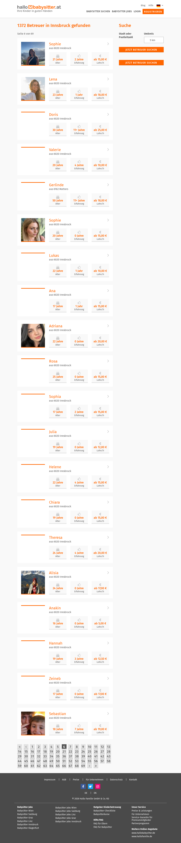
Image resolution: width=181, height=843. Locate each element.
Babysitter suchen (98, 11)
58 (109, 761)
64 (51, 766)
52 (70, 761)
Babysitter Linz (24, 821)
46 (32, 761)
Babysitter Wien (25, 811)
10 (89, 747)
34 (51, 756)
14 (19, 751)
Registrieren (153, 11)
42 (102, 756)
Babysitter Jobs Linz (65, 814)
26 (96, 751)
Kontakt (133, 779)
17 (38, 751)
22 (70, 751)
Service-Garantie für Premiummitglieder (142, 818)
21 (64, 751)
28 (109, 751)
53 (77, 761)
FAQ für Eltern (100, 823)
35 (58, 756)
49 (51, 761)
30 (26, 756)
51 (64, 761)
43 (109, 756)
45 (26, 761)
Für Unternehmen (94, 779)
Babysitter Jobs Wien (66, 808)
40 (89, 756)
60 (26, 766)
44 (20, 761)
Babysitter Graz (25, 818)
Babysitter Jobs (122, 11)
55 (89, 761)
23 (77, 751)
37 (70, 756)
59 (20, 766)
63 (45, 766)
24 (83, 751)
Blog (143, 5)
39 (83, 756)
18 (45, 751)
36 (64, 756)
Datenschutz (116, 779)
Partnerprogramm (140, 823)
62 (39, 766)
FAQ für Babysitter (103, 827)
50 (58, 761)
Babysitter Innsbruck (27, 824)
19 (51, 751)
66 (64, 766)
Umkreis (149, 33)
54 (83, 761)
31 (32, 756)
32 (38, 756)
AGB (64, 779)
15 (26, 751)
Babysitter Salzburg (27, 814)
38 (77, 756)
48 (45, 761)
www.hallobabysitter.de (143, 833)
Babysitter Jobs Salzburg (67, 811)
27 (102, 751)
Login (137, 11)
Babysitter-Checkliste (104, 811)
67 (70, 766)
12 (102, 747)
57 (102, 761)
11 (95, 747)
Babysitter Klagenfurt (28, 828)
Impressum (49, 779)
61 (32, 766)
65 (58, 766)
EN (95, 793)
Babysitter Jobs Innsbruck (68, 821)
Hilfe (150, 5)
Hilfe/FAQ (98, 820)
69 (83, 766)
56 (96, 761)
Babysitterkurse (102, 814)
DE (86, 793)
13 (108, 747)
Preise (76, 779)
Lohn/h (100, 63)
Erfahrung (79, 63)
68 (77, 766)
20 (58, 751)
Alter (57, 63)
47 (38, 761)
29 (20, 756)
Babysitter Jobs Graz (65, 818)
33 (45, 756)
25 (89, 751)
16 (32, 751)
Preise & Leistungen (142, 811)
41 (96, 756)
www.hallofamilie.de (142, 836)
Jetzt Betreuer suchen (141, 49)
